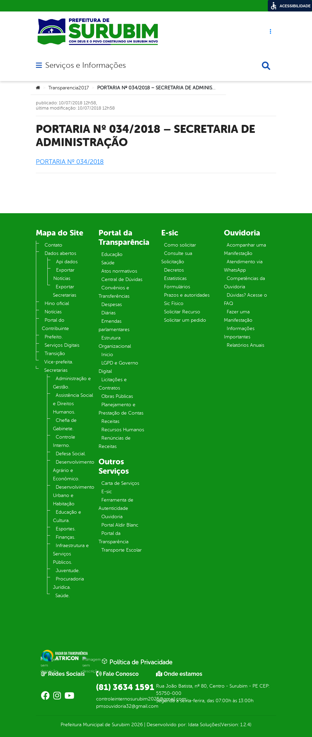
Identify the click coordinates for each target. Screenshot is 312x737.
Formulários (177, 286)
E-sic (106, 491)
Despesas (111, 304)
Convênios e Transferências (114, 292)
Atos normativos (119, 271)
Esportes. (66, 528)
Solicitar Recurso (182, 311)
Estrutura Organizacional (115, 342)
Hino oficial (57, 303)
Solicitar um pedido (185, 320)
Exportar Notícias (64, 274)
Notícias (53, 311)
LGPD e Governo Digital (118, 367)
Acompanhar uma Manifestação (245, 249)
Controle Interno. (64, 441)
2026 (136, 724)
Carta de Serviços (120, 483)
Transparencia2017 (68, 87)
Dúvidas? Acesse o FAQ (245, 299)
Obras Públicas (117, 396)
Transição (55, 353)
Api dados (67, 261)
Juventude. (68, 570)
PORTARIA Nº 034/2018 (70, 161)
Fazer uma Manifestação (238, 316)
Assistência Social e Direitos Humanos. (73, 404)
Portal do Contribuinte (55, 324)
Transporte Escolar (121, 550)
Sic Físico (174, 303)
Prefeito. (54, 336)
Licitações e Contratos (113, 384)
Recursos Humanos (122, 429)
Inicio (107, 354)
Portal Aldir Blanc (119, 525)
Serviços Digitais (62, 345)
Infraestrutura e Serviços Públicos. (71, 554)
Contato (53, 245)
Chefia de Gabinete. (65, 424)
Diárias (108, 312)
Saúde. (62, 595)
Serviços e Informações (85, 65)
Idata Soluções (204, 724)
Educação (112, 254)
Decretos (174, 270)
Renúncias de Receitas (115, 442)
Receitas (110, 421)
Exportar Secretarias (64, 291)
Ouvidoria (112, 516)
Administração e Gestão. (72, 383)
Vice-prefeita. (58, 362)
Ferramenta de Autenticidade (116, 504)
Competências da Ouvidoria (244, 282)
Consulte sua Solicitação (176, 257)
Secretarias (56, 370)
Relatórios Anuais (245, 345)
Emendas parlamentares (114, 325)
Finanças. (65, 537)
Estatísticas (175, 278)
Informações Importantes (239, 332)
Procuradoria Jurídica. (68, 583)
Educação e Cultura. (67, 516)
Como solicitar (180, 245)
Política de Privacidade (136, 662)
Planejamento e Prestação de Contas (121, 409)
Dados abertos (60, 253)
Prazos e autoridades (187, 295)
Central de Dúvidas (121, 279)
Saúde (108, 262)
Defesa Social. (71, 453)
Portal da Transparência (113, 537)
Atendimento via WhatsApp (243, 266)
